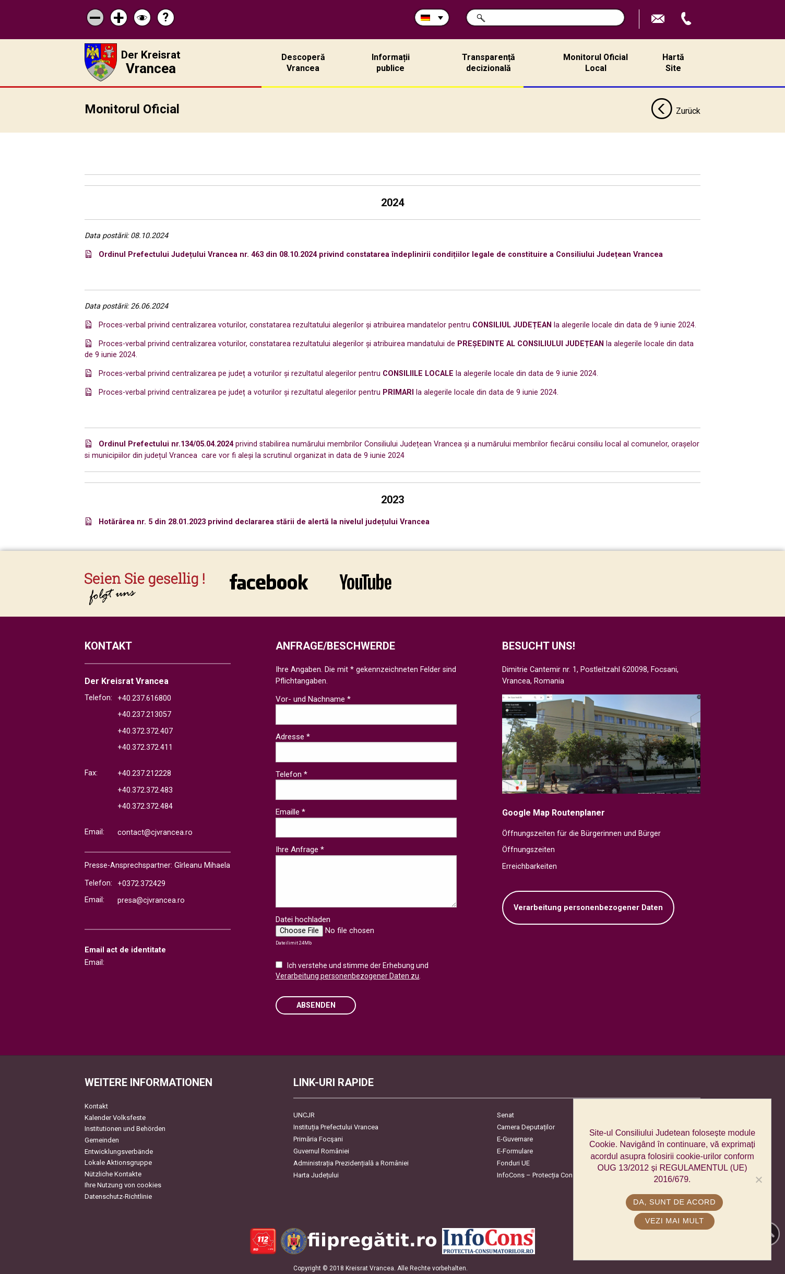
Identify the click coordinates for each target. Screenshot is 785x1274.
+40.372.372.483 (145, 787)
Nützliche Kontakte (113, 1171)
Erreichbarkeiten (529, 863)
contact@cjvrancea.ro (155, 829)
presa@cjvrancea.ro (151, 897)
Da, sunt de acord (675, 1202)
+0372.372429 (141, 880)
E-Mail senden (659, 19)
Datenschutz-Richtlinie (118, 1193)
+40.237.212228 (144, 770)
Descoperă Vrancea (303, 62)
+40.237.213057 (144, 711)
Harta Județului (316, 1172)
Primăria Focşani (318, 1136)
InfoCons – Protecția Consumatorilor (552, 1172)
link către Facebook (269, 579)
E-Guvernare (515, 1136)
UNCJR (304, 1112)
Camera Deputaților (526, 1124)
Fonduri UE (513, 1160)
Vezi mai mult (674, 1221)
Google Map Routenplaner (553, 810)
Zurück (675, 108)
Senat (505, 1112)
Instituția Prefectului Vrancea (335, 1124)
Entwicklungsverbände (119, 1148)
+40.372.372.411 (145, 744)
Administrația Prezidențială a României (351, 1160)
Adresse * (293, 733)
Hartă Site (673, 62)
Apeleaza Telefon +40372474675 (687, 19)
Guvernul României (321, 1148)
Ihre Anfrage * (300, 847)
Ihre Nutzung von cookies (123, 1182)
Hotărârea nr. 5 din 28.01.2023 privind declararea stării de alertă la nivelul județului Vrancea (264, 519)
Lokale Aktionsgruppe (118, 1160)
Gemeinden (102, 1137)
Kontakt (96, 1103)
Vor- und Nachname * (313, 696)
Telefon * (291, 771)
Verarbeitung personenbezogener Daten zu (347, 973)
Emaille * (290, 808)
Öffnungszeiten (528, 847)
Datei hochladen (303, 916)
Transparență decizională (488, 62)
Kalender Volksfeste (115, 1114)
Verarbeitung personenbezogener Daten (588, 904)
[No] (758, 1179)
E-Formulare (515, 1148)
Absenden (316, 1002)
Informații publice (391, 62)
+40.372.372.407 (145, 728)
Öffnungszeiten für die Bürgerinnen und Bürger (581, 830)
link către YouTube (365, 579)
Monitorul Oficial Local (595, 62)
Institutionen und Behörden (125, 1126)
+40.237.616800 (144, 695)
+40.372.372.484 (145, 803)
